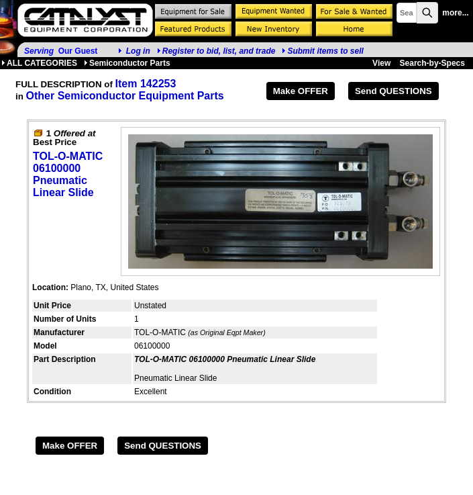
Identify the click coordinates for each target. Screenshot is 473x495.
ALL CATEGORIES (39, 63)
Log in (138, 51)
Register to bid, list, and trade (219, 51)
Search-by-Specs (432, 63)
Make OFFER (300, 91)
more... (455, 12)
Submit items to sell (322, 51)
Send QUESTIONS (393, 91)
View (381, 63)
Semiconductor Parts (127, 63)
